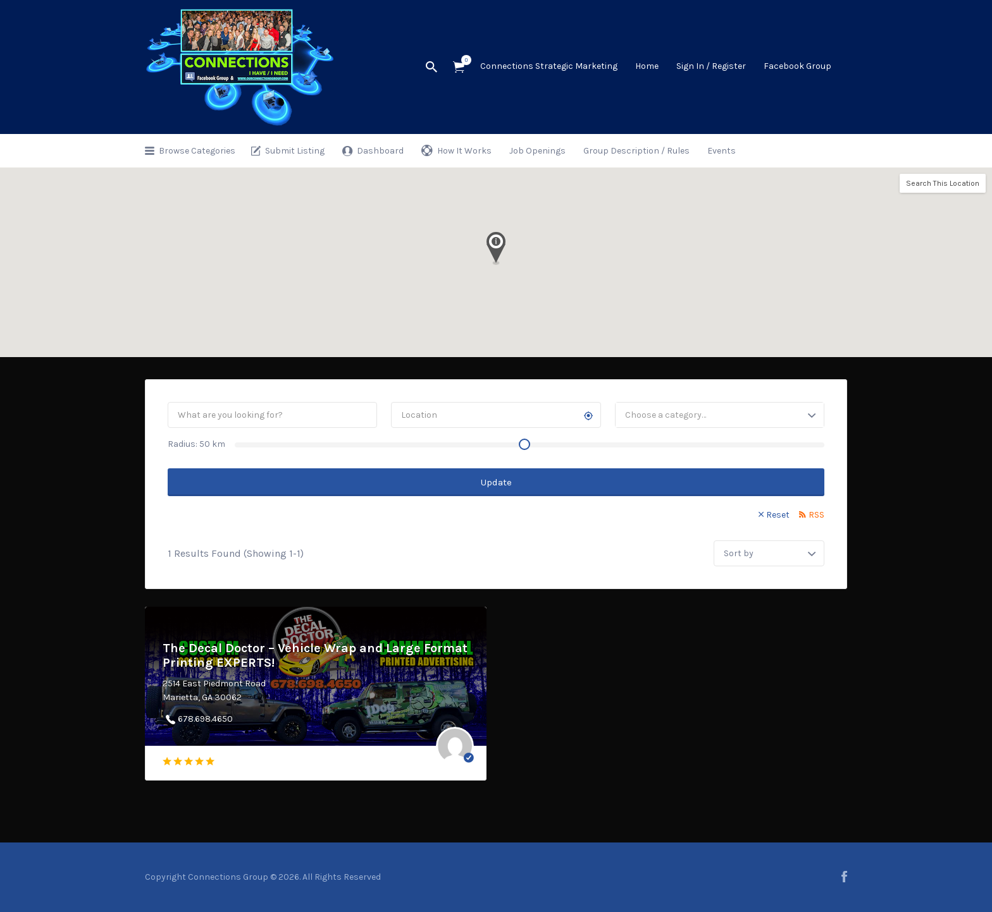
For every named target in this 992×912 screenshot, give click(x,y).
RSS (816, 514)
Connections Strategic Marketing (548, 66)
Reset (778, 514)
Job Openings (537, 150)
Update (496, 482)
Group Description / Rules (636, 150)
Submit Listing (295, 150)
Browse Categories (197, 150)
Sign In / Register (711, 66)
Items (462, 60)
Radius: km (196, 444)
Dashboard (380, 150)
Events (721, 150)
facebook (844, 876)
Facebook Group (797, 66)
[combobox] (719, 415)
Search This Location (942, 183)
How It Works (464, 150)
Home (647, 66)
